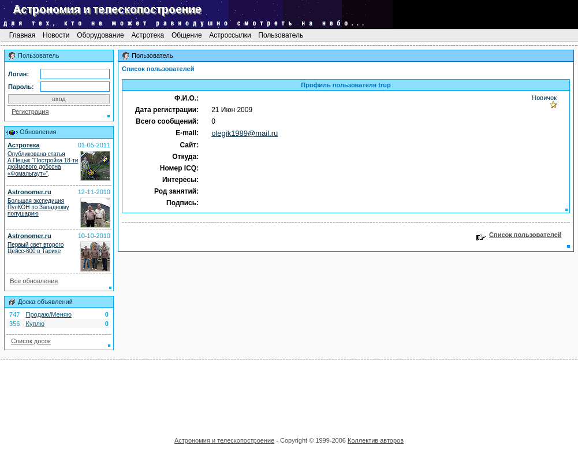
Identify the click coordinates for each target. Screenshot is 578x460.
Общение (187, 35)
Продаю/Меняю (49, 314)
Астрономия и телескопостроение (224, 440)
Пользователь (280, 35)
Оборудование (100, 35)
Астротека (147, 35)
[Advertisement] (289, 394)
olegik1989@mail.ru (244, 133)
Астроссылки (230, 35)
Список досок (31, 340)
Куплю (35, 323)
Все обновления (34, 280)
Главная (22, 35)
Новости (56, 35)
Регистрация (30, 111)
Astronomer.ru (29, 191)
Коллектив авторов (376, 440)
